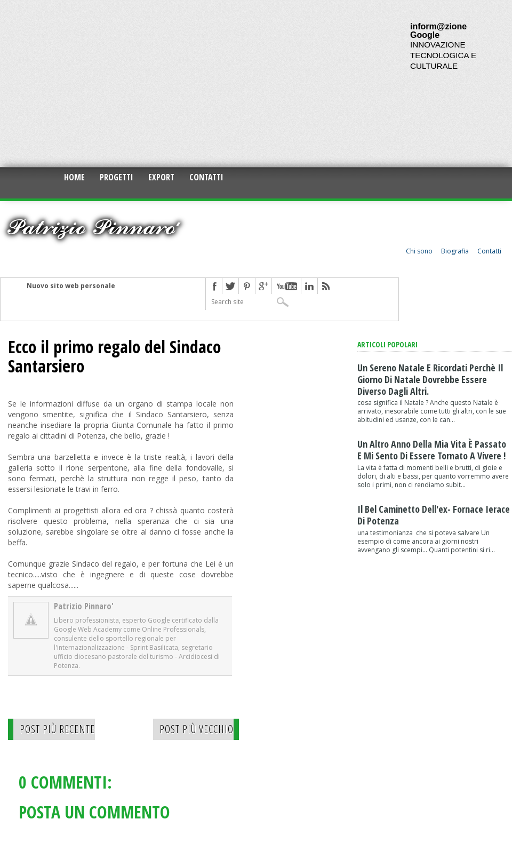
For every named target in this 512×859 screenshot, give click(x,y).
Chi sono (419, 251)
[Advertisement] (154, 82)
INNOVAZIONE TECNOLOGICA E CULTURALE (443, 55)
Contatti (206, 177)
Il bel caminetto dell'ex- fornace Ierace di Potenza (433, 515)
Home (74, 177)
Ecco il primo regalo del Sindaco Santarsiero (114, 356)
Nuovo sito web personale (71, 285)
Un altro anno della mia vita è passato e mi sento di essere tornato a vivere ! (431, 450)
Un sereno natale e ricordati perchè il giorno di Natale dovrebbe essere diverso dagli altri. (430, 379)
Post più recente (57, 729)
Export (161, 177)
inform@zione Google (438, 30)
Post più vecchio (196, 729)
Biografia (455, 251)
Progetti (116, 177)
